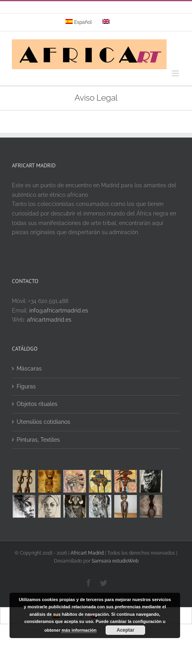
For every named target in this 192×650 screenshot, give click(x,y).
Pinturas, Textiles (38, 440)
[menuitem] (78, 22)
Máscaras (29, 368)
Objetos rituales (37, 404)
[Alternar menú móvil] (176, 73)
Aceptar (125, 630)
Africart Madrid (87, 553)
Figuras (26, 386)
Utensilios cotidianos (43, 422)
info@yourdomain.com (130, 9)
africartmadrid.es (49, 319)
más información (78, 630)
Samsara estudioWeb (115, 561)
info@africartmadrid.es (58, 310)
